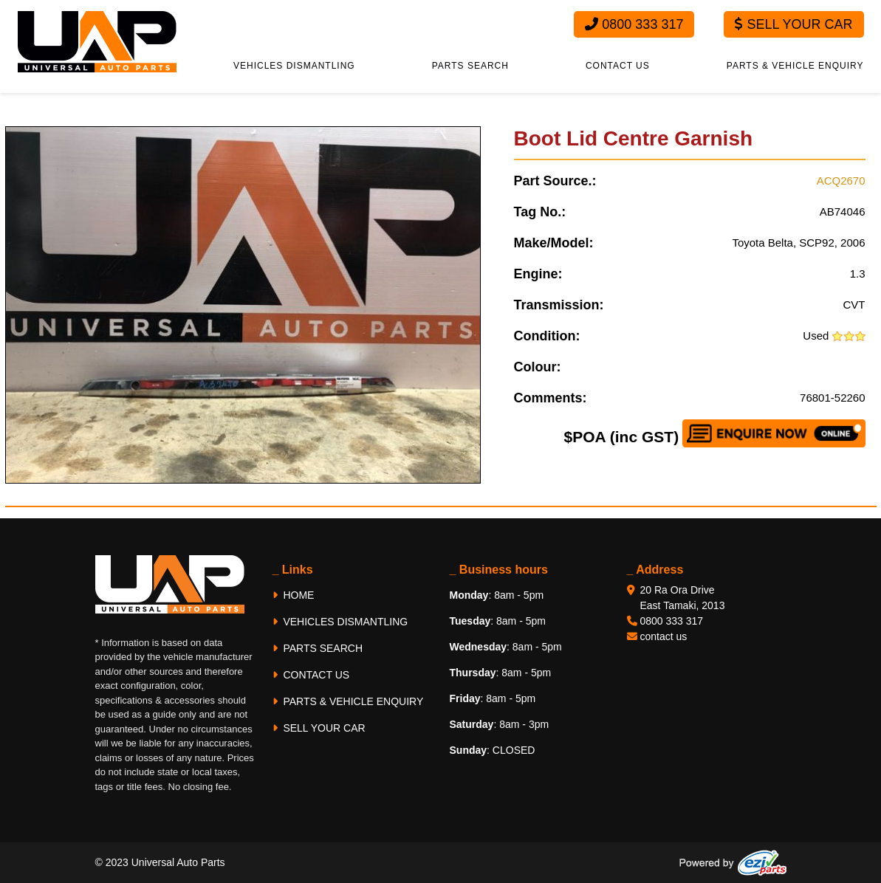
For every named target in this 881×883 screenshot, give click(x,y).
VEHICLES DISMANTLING (294, 66)
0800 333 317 (634, 24)
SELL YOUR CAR (319, 728)
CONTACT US (618, 66)
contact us (664, 636)
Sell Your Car (793, 24)
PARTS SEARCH (470, 66)
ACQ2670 (841, 180)
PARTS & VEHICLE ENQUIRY (795, 66)
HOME (293, 595)
